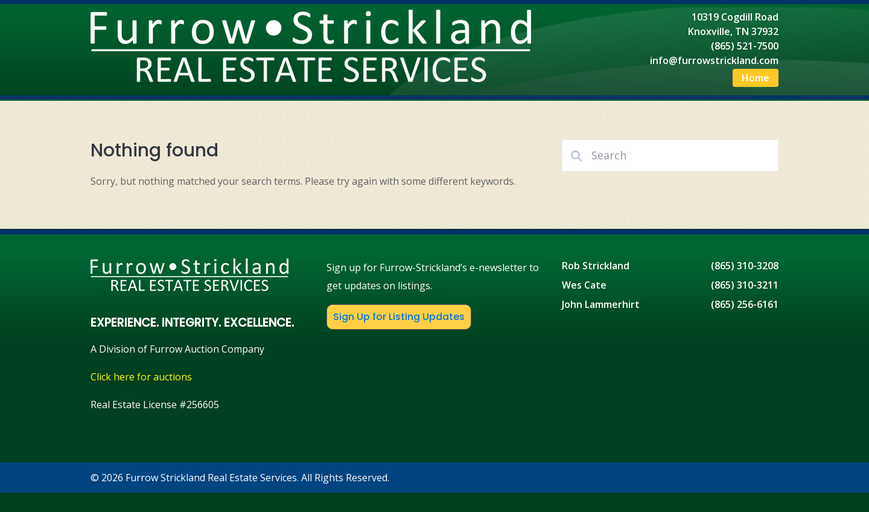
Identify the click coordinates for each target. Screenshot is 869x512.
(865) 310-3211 (744, 285)
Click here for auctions (141, 376)
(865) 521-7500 (744, 46)
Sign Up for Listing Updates (399, 317)
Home (755, 78)
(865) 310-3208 (744, 265)
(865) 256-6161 (744, 304)
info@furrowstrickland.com (714, 60)
